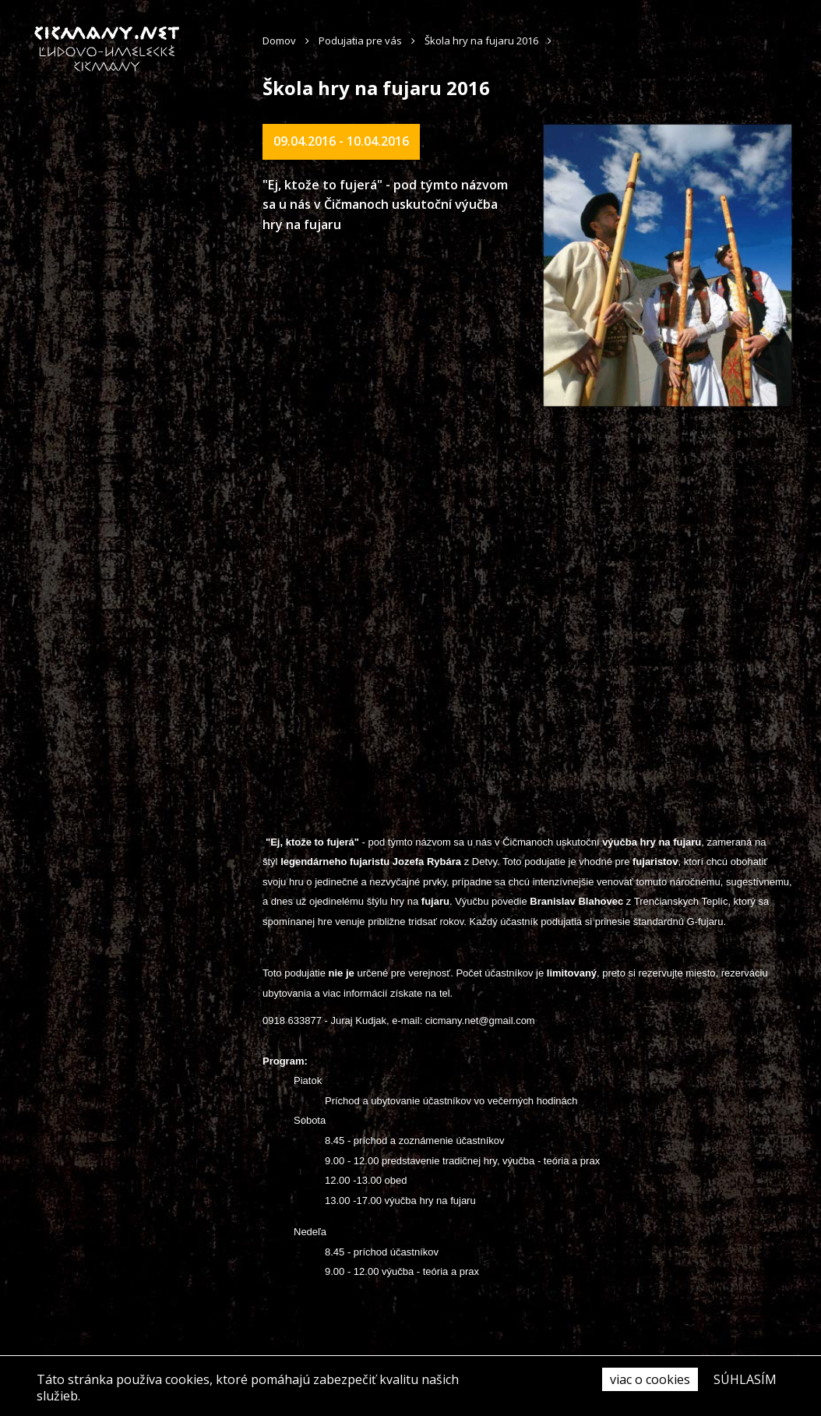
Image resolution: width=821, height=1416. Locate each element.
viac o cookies (650, 1379)
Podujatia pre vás (360, 41)
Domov (279, 41)
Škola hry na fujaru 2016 (481, 41)
